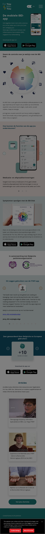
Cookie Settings (15, 530)
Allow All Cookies (28, 530)
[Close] (42, 522)
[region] (22, 526)
